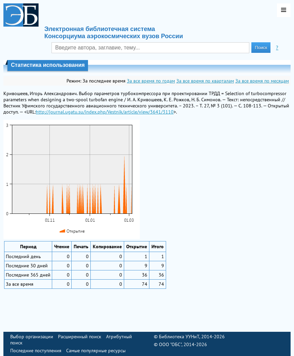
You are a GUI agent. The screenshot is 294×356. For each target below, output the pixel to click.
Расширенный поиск (79, 336)
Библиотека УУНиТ (179, 336)
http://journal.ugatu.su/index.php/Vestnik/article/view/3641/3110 (105, 112)
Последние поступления (35, 350)
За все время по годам (151, 81)
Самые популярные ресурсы (96, 350)
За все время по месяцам (262, 81)
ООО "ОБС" (170, 344)
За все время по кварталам (205, 81)
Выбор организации (31, 336)
